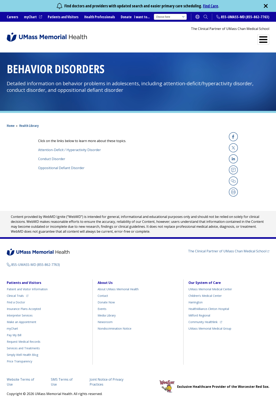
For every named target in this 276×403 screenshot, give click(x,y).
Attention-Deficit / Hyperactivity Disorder (69, 150)
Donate (126, 16)
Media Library (107, 315)
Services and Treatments (240, 37)
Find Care (210, 6)
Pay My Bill (14, 335)
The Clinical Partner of (228, 251)
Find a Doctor (197, 37)
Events (102, 309)
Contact (103, 296)
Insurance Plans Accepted (24, 309)
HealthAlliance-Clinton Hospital (208, 309)
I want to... (142, 16)
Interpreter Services (20, 315)
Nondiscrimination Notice (114, 328)
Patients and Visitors (63, 16)
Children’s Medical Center (205, 296)
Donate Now (106, 302)
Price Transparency (19, 361)
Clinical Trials (17, 295)
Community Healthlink (203, 321)
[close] (266, 6)
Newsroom (105, 322)
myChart (33, 17)
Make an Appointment (21, 322)
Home (11, 125)
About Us (105, 282)
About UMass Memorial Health (118, 289)
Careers (12, 16)
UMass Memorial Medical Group (209, 328)
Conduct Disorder (51, 159)
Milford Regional (199, 315)
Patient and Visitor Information (27, 289)
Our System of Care (204, 282)
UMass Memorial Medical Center (210, 289)
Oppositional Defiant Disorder (61, 168)
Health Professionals (99, 16)
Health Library (29, 125)
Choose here (170, 17)
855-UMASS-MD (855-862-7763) (245, 16)
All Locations (162, 37)
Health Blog (22, 355)
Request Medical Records (23, 342)
